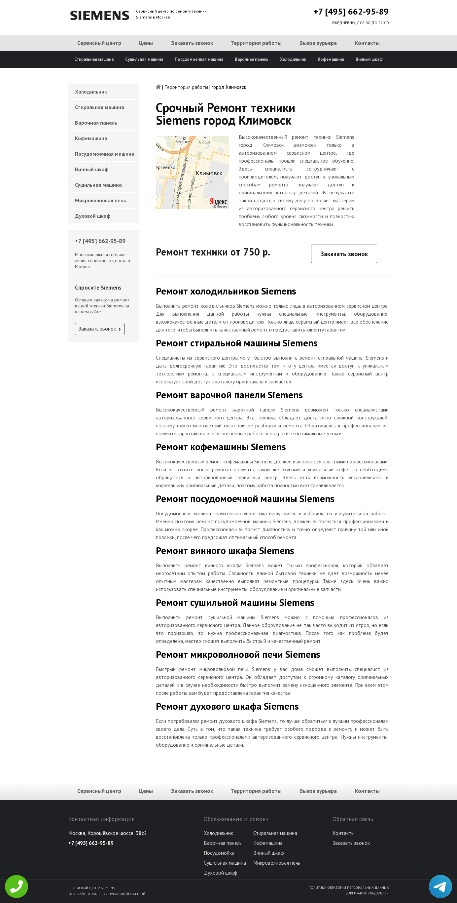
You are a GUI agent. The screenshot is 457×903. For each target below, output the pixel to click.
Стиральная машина (94, 59)
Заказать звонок (192, 43)
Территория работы (256, 43)
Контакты (367, 43)
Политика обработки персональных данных (348, 887)
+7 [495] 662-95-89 (351, 11)
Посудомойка (219, 852)
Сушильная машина (144, 59)
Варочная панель (251, 59)
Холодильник (293, 59)
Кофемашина (331, 59)
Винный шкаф (369, 59)
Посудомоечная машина (199, 59)
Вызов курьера (318, 43)
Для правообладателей (367, 893)
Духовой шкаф (93, 216)
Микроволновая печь (100, 200)
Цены (146, 43)
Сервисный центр (99, 43)
